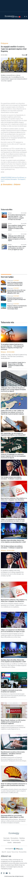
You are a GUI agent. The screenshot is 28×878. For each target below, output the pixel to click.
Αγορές (9, 842)
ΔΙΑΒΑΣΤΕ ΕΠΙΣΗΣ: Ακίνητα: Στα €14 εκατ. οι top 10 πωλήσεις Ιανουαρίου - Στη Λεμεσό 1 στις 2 (13, 179)
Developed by (14, 849)
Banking (22, 838)
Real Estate (7, 840)
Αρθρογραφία (17, 842)
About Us (4, 852)
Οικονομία (6, 838)
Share (24, 55)
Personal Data (22, 852)
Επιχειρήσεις (14, 838)
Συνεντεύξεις (15, 840)
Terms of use (14, 852)
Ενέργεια (4, 43)
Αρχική (9, 852)
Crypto (23, 840)
